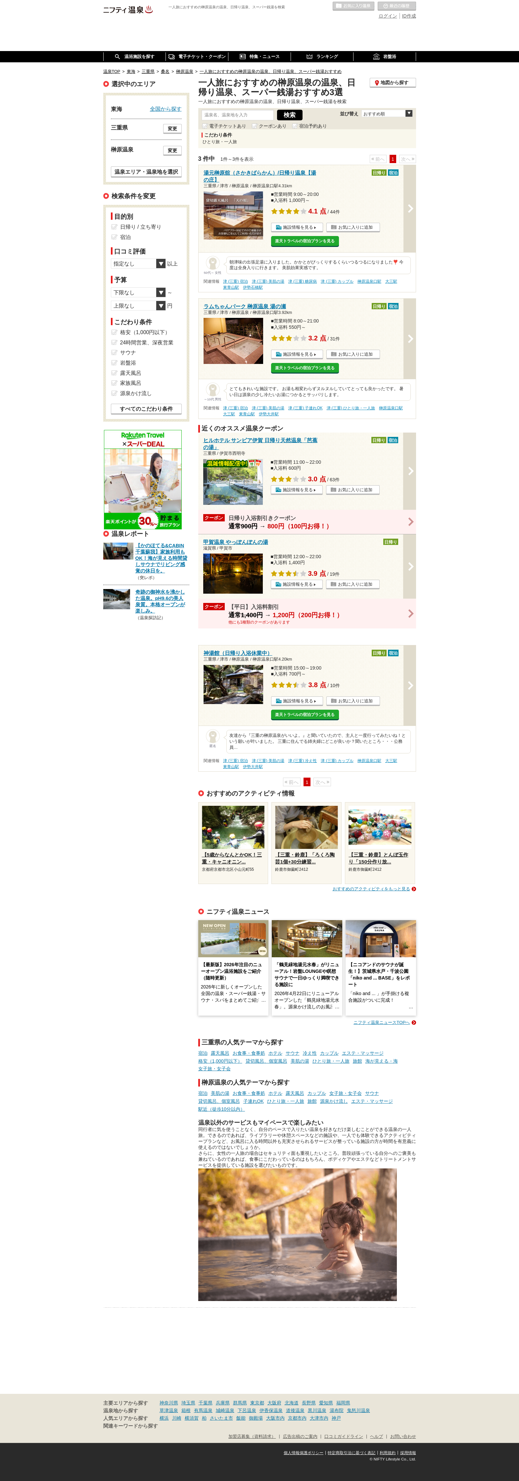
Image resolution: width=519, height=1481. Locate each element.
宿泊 (203, 1053)
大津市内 (319, 1418)
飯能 (241, 1418)
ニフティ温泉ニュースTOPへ (382, 1022)
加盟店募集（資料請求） (252, 1436)
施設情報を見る (298, 227)
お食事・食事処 (249, 1053)
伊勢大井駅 (269, 414)
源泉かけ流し (334, 1101)
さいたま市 (221, 1418)
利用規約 (388, 1453)
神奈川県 (169, 1402)
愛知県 (326, 1402)
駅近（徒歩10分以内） (221, 1109)
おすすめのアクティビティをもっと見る (371, 888)
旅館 (357, 1061)
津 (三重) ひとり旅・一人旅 (351, 408)
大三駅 (391, 281)
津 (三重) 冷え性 (302, 760)
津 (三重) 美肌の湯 (268, 281)
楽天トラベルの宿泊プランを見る (305, 241)
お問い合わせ (403, 1436)
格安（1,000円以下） (220, 1061)
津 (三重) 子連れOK (305, 408)
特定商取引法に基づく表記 (351, 1453)
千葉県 (205, 1402)
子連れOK (253, 1101)
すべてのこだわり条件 (146, 409)
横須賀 (192, 1418)
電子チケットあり (227, 126)
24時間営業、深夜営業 (147, 342)
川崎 (176, 1418)
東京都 (257, 1402)
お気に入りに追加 (355, 227)
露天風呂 (220, 1053)
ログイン (388, 16)
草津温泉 (169, 1410)
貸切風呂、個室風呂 (266, 1061)
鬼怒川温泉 (358, 1410)
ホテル (275, 1053)
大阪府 (274, 1402)
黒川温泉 (317, 1410)
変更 (172, 128)
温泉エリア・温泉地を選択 (146, 172)
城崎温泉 (225, 1410)
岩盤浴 (128, 363)
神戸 (336, 1418)
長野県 (309, 1402)
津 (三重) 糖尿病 (302, 281)
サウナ (293, 1053)
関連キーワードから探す (130, 1426)
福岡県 (343, 1402)
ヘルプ (376, 1436)
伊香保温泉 (271, 1410)
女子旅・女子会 (214, 1068)
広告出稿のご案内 (300, 1436)
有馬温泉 (203, 1410)
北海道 (292, 1402)
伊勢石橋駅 (253, 287)
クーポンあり (273, 126)
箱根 (186, 1410)
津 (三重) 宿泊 (235, 281)
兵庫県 (223, 1402)
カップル (329, 1053)
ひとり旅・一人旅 (331, 1061)
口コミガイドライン (343, 1436)
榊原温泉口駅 (369, 281)
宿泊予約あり (313, 126)
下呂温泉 (247, 1410)
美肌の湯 (300, 1061)
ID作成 (409, 16)
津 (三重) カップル (337, 281)
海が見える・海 (381, 1061)
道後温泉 (295, 1410)
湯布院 (337, 1410)
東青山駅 (231, 287)
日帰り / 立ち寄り (141, 227)
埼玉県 (188, 1402)
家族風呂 (130, 383)
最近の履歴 (397, 6)
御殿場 (256, 1418)
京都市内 (297, 1418)
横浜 (164, 1418)
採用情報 (408, 1453)
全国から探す (166, 109)
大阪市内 (275, 1418)
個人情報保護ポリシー (303, 1453)
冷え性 (310, 1053)
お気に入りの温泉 (353, 6)
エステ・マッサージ (363, 1053)
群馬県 (240, 1402)
